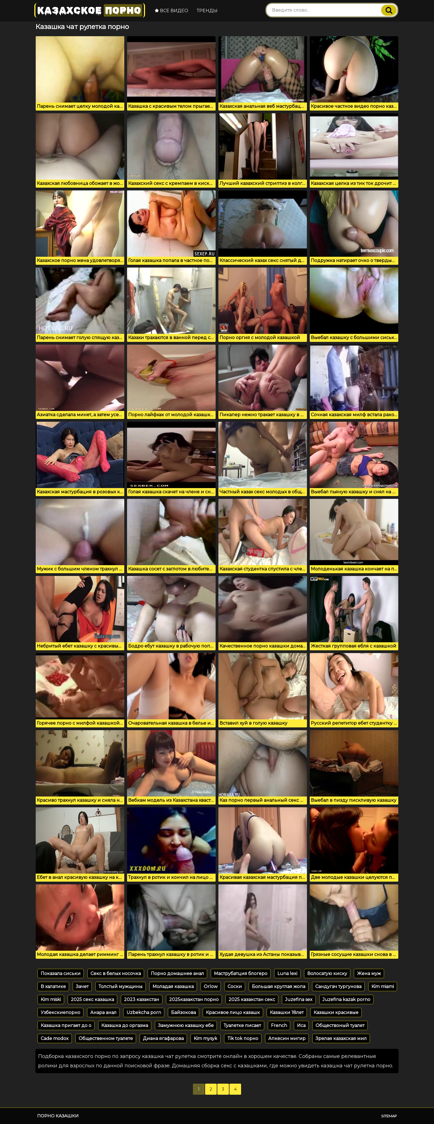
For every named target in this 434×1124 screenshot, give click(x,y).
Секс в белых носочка (116, 973)
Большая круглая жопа (278, 986)
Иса (301, 1025)
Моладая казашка (173, 986)
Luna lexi (287, 973)
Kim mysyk (205, 1038)
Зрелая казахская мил (341, 1038)
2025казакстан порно (194, 999)
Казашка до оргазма (124, 1025)
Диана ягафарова (163, 1038)
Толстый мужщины (121, 986)
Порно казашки (58, 1115)
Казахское (89, 10)
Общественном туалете (106, 1038)
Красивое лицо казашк (233, 1012)
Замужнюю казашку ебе (186, 1025)
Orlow (211, 986)
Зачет (82, 986)
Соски (235, 986)
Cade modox (55, 1038)
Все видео (171, 10)
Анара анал (103, 1012)
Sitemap (389, 1116)
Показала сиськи (61, 973)
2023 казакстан (141, 999)
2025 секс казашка (92, 999)
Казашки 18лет (287, 1012)
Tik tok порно (242, 1038)
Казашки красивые (336, 1012)
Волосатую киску (327, 973)
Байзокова (183, 1012)
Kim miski (51, 999)
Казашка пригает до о (66, 1025)
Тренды (207, 10)
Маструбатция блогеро (240, 973)
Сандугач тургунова (338, 986)
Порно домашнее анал (177, 973)
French (279, 1025)
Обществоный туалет (340, 1025)
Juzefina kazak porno (346, 999)
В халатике (53, 986)
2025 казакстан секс (252, 999)
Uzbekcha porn (143, 1012)
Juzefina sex (298, 999)
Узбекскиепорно (60, 1012)
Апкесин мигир (287, 1038)
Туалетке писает (242, 1025)
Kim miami (382, 986)
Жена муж (369, 973)
